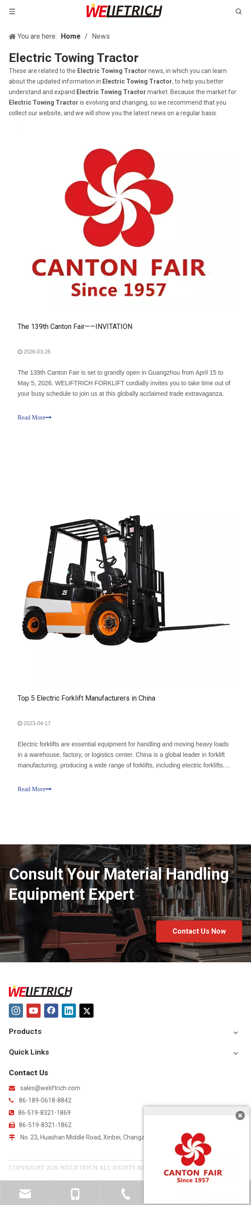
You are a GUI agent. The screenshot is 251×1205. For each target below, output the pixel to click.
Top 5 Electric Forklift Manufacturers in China (86, 698)
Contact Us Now (199, 931)
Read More (35, 417)
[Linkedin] (69, 1011)
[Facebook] (51, 1011)
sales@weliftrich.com (50, 1088)
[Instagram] (16, 1011)
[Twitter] (86, 1011)
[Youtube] (33, 1011)
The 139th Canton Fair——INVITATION (75, 326)
